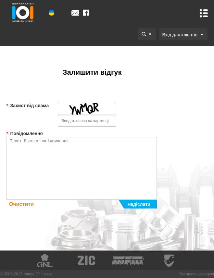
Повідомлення (24, 133)
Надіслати (138, 204)
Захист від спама (27, 105)
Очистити (21, 204)
